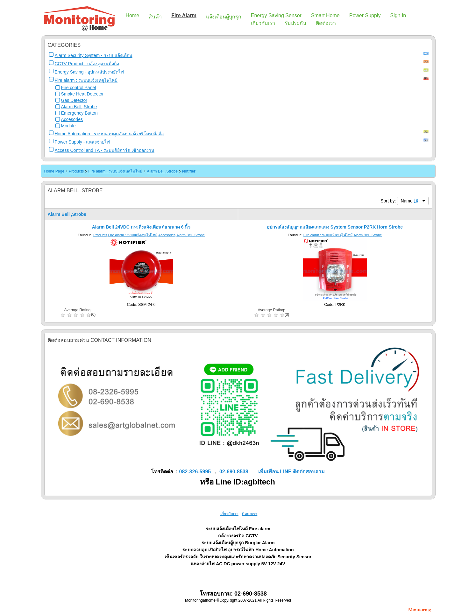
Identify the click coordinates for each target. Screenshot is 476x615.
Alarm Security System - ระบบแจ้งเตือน (93, 55)
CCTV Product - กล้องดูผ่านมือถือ (87, 63)
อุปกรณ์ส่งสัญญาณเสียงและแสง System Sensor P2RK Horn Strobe (335, 227)
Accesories (72, 119)
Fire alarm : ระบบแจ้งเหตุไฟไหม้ (86, 80)
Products (76, 171)
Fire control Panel (78, 87)
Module (68, 125)
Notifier (188, 171)
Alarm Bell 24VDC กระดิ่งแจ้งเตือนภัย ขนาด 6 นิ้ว (141, 227)
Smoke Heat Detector (82, 93)
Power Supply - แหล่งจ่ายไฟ (82, 142)
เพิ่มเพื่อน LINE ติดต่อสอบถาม (291, 471)
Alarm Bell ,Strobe (79, 106)
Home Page (54, 171)
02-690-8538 (233, 471)
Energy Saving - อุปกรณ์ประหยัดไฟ (89, 71)
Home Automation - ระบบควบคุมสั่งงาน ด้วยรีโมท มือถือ (109, 133)
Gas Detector (74, 100)
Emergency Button (79, 113)
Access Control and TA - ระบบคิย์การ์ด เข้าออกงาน (104, 150)
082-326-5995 (195, 471)
